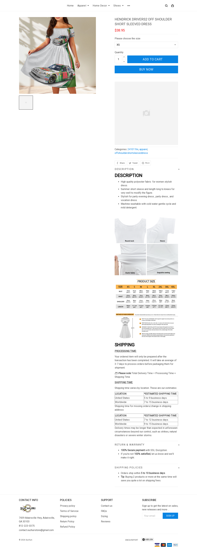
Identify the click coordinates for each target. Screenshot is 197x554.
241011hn (133, 149)
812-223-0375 (27, 525)
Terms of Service (69, 511)
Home (70, 5)
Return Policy (67, 521)
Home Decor (101, 5)
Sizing (104, 516)
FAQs (104, 511)
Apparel (83, 5)
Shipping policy (68, 516)
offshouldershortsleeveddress (131, 153)
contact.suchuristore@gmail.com (36, 530)
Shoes (118, 5)
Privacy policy (67, 505)
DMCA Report (131, 540)
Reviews (105, 521)
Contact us (106, 505)
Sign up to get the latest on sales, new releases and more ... (160, 507)
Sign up (170, 516)
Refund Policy (67, 526)
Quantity (119, 52)
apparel (143, 149)
